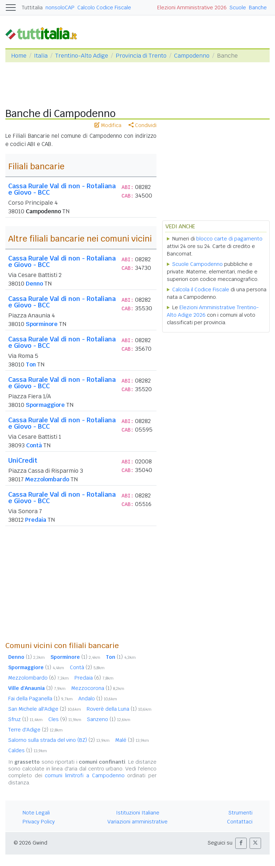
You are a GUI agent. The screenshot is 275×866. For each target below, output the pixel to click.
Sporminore (42, 324)
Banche (258, 7)
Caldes (27, 750)
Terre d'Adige (35, 729)
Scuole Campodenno (197, 264)
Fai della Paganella (40, 698)
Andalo (97, 698)
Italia (41, 55)
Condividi (142, 125)
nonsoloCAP (59, 7)
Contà (34, 445)
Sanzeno (108, 719)
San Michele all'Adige (44, 709)
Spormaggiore (45, 405)
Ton (31, 364)
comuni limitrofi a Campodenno (84, 775)
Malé (132, 740)
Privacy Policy (39, 821)
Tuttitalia (32, 7)
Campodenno (191, 55)
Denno (34, 283)
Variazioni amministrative (137, 821)
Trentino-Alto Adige (81, 55)
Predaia (35, 520)
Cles (64, 719)
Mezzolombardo (47, 479)
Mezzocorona (97, 688)
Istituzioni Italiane (137, 812)
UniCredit (22, 460)
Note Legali (36, 812)
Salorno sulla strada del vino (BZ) (59, 740)
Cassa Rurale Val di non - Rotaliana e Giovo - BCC (62, 189)
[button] (241, 843)
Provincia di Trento (141, 55)
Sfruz (25, 719)
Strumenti (240, 812)
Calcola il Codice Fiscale (200, 289)
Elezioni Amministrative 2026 (192, 7)
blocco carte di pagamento (229, 238)
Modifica (108, 125)
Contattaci (239, 821)
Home (18, 55)
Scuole (238, 7)
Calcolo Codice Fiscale (104, 7)
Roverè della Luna (119, 709)
